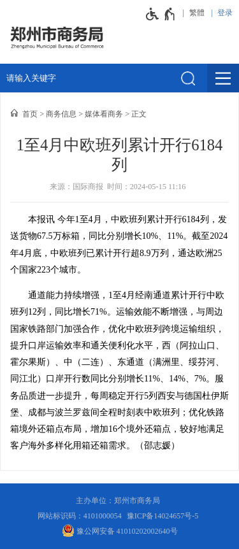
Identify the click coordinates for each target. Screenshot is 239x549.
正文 (139, 114)
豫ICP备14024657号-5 (163, 515)
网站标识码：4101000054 (80, 515)
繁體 (197, 12)
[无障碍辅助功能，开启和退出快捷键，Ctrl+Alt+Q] (161, 14)
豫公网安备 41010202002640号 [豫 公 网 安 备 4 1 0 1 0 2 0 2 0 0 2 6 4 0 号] (120, 530)
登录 (225, 12)
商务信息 (61, 114)
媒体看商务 (104, 114)
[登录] (222, 12)
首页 (30, 114)
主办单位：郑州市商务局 (120, 500)
